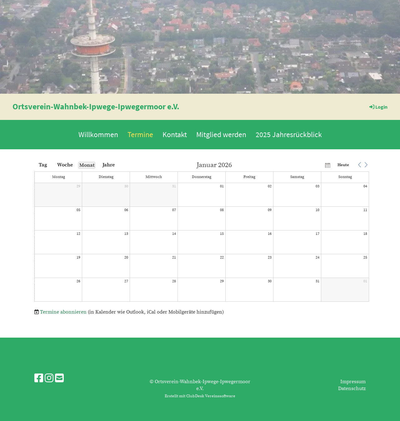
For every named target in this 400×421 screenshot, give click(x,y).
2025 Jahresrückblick (289, 134)
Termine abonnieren (63, 312)
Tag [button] (43, 165)
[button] (359, 165)
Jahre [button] (108, 165)
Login (378, 107)
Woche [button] (65, 165)
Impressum (353, 382)
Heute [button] (343, 164)
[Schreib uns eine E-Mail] (59, 379)
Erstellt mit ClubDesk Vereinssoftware (200, 396)
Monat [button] (87, 165)
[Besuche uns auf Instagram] (49, 379)
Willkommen (98, 134)
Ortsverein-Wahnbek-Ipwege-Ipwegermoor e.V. (95, 106)
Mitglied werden (221, 134)
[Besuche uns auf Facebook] (38, 379)
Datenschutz (352, 388)
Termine (140, 134)
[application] (201, 232)
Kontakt (174, 134)
